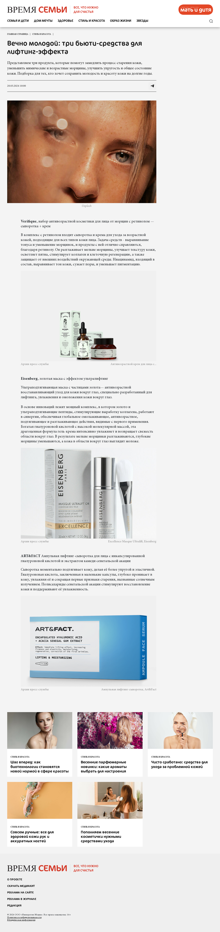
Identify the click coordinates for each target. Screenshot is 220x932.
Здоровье (65, 21)
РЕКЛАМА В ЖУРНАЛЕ (21, 899)
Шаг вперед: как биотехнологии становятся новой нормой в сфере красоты (39, 766)
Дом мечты (43, 21)
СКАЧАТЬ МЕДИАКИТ (21, 886)
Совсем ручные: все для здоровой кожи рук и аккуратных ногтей (32, 836)
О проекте (14, 879)
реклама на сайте (20, 892)
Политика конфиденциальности (24, 917)
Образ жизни (120, 21)
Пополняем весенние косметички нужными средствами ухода (101, 836)
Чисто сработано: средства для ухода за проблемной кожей (179, 764)
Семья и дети (18, 21)
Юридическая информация (21, 920)
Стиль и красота (91, 21)
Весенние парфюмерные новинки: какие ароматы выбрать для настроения (104, 766)
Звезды (142, 21)
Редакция (14, 905)
